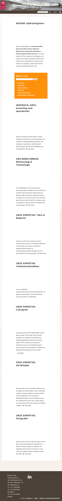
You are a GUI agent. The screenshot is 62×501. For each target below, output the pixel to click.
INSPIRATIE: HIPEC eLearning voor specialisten (26, 108)
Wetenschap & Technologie (26, 95)
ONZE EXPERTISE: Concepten (26, 308)
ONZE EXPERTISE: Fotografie (26, 417)
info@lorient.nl (14, 485)
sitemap (41, 498)
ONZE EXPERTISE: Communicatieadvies (27, 265)
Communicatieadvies (24, 93)
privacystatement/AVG (52, 498)
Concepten (21, 83)
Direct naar (22, 75)
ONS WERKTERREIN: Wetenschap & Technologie (27, 161)
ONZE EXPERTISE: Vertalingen (26, 364)
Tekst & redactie (23, 88)
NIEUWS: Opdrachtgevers (30, 23)
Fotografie (21, 90)
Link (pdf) (21, 353)
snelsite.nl (29, 498)
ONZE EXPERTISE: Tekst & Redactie (30, 216)
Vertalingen (21, 85)
